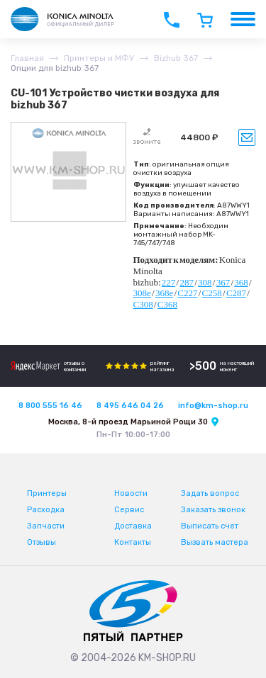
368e (164, 293)
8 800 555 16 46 (50, 405)
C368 (167, 304)
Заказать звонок (213, 509)
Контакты (132, 542)
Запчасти (46, 526)
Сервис (129, 509)
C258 (212, 293)
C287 (236, 293)
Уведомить (246, 137)
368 (241, 282)
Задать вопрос (210, 493)
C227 (187, 293)
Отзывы (41, 542)
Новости (131, 493)
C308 (143, 304)
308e (142, 293)
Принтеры (47, 493)
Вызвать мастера (214, 542)
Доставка (133, 526)
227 (169, 282)
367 (223, 282)
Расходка (46, 509)
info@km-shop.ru (213, 405)
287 (186, 282)
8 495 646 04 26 (130, 405)
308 (205, 282)
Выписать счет (209, 526)
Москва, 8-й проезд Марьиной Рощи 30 (128, 421)
